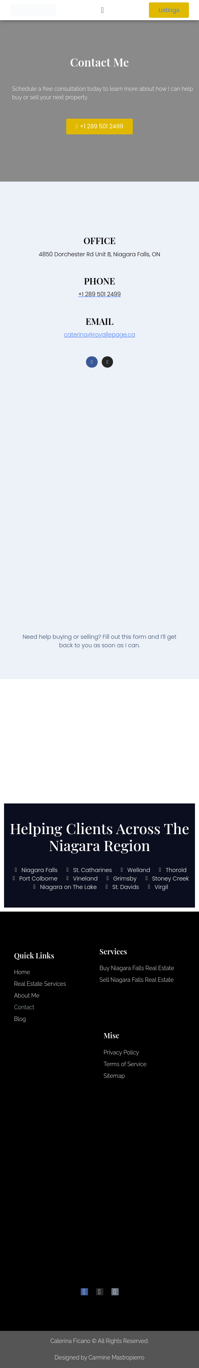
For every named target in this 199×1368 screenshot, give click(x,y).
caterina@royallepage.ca (99, 334)
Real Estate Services (40, 984)
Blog (20, 1019)
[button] (102, 10)
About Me (27, 995)
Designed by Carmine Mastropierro (99, 1357)
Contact (24, 1007)
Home (22, 972)
